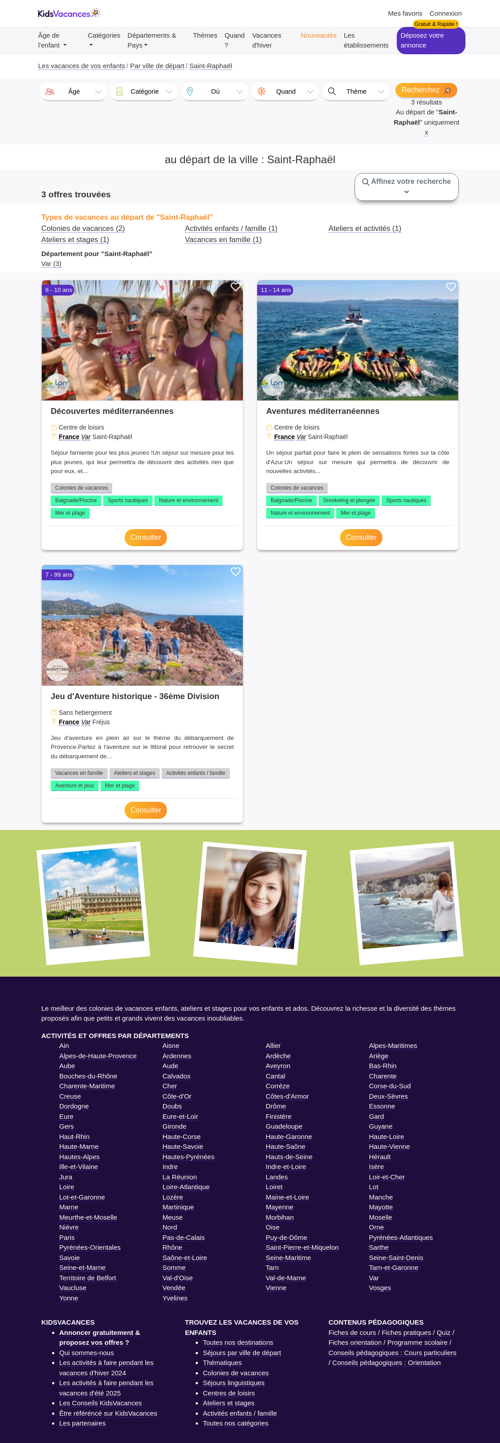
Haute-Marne (79, 1146)
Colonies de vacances (81, 488)
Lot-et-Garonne (82, 1197)
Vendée (173, 1287)
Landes (277, 1177)
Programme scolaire (417, 1342)
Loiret (274, 1187)
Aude (170, 1065)
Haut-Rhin (74, 1136)
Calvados (176, 1076)
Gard (376, 1116)
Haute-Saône (285, 1146)
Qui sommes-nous (86, 1352)
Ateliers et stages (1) (75, 239)
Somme (174, 1267)
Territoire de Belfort (87, 1278)
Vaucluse (73, 1287)
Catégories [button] (104, 35)
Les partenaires (82, 1423)
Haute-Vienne (389, 1146)
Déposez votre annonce (422, 40)
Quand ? (234, 40)
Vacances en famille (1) (223, 239)
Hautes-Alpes (79, 1156)
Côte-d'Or (177, 1096)
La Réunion (179, 1177)
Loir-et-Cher (387, 1177)
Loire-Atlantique (186, 1187)
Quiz (444, 1332)
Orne (376, 1227)
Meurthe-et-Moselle (88, 1217)
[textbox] (73, 91)
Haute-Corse (181, 1136)
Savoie (69, 1257)
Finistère (279, 1116)
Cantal (275, 1076)
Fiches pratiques (406, 1332)
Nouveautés (319, 35)
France (69, 436)
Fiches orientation (355, 1342)
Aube (67, 1065)
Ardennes (176, 1056)
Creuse (70, 1096)
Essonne (382, 1106)
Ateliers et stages (134, 773)
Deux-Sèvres (388, 1096)
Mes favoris (405, 13)
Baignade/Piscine (76, 500)
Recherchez (426, 90)
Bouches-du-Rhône (88, 1076)
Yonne (68, 1298)
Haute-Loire (386, 1136)
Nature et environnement (188, 500)
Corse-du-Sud (390, 1086)
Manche (381, 1197)
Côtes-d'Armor (287, 1096)
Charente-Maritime (87, 1086)
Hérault (379, 1156)
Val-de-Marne (286, 1278)
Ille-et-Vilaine (78, 1166)
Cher (169, 1086)
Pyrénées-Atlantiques (401, 1237)
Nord (169, 1227)
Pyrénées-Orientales (90, 1247)
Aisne (171, 1045)
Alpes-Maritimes (393, 1045)
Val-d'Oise (177, 1278)
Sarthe (379, 1247)
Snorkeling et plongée (349, 500)
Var (86, 436)
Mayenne (280, 1207)
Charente (383, 1076)
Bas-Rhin (383, 1065)
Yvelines (175, 1298)
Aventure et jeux (74, 785)
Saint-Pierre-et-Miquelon (302, 1247)
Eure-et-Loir (180, 1116)
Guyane (381, 1126)
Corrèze (277, 1086)
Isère (376, 1166)
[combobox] (73, 91)
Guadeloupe (284, 1126)
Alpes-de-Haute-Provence (98, 1056)
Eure (66, 1116)
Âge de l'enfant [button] (49, 40)
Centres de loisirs (229, 1393)
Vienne (276, 1287)
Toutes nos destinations (238, 1342)
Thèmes (205, 35)
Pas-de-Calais (183, 1237)
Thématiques (222, 1362)
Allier (273, 1045)
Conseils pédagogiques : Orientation (386, 1362)
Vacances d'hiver (266, 40)
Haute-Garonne (289, 1136)
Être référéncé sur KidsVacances (108, 1413)
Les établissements (366, 40)
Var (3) (51, 263)
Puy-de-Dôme (286, 1237)
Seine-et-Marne (82, 1267)
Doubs (172, 1106)
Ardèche (278, 1056)
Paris (67, 1237)
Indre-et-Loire (286, 1166)
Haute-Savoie (182, 1146)
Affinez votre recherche (406, 187)
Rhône (172, 1247)
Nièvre (69, 1227)
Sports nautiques (128, 500)
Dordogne (74, 1106)
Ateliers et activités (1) (365, 228)
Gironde (174, 1126)
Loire (66, 1187)
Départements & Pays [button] (151, 40)
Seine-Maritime (288, 1257)
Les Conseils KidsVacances (100, 1403)
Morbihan (280, 1217)
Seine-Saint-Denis (396, 1257)
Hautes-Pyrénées (188, 1156)
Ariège (378, 1056)
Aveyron (278, 1065)
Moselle (380, 1217)
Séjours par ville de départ (242, 1352)
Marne (69, 1207)
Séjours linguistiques (234, 1382)
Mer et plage (70, 513)
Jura (65, 1177)
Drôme (276, 1106)
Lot (373, 1187)
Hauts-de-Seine (289, 1156)
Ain (64, 1045)
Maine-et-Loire (287, 1197)
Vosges (380, 1287)
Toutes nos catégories (235, 1423)
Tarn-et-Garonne (393, 1267)
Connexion (446, 13)
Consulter (146, 537)
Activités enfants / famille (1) (231, 228)
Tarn (272, 1267)
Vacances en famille (79, 773)
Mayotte (381, 1207)
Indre (170, 1166)
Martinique (178, 1207)
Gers (66, 1126)
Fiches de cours (352, 1332)
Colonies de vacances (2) (83, 228)
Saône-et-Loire (184, 1257)
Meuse (172, 1217)
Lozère (172, 1197)
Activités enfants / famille (195, 773)
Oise (273, 1227)
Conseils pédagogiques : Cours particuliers (392, 1352)
